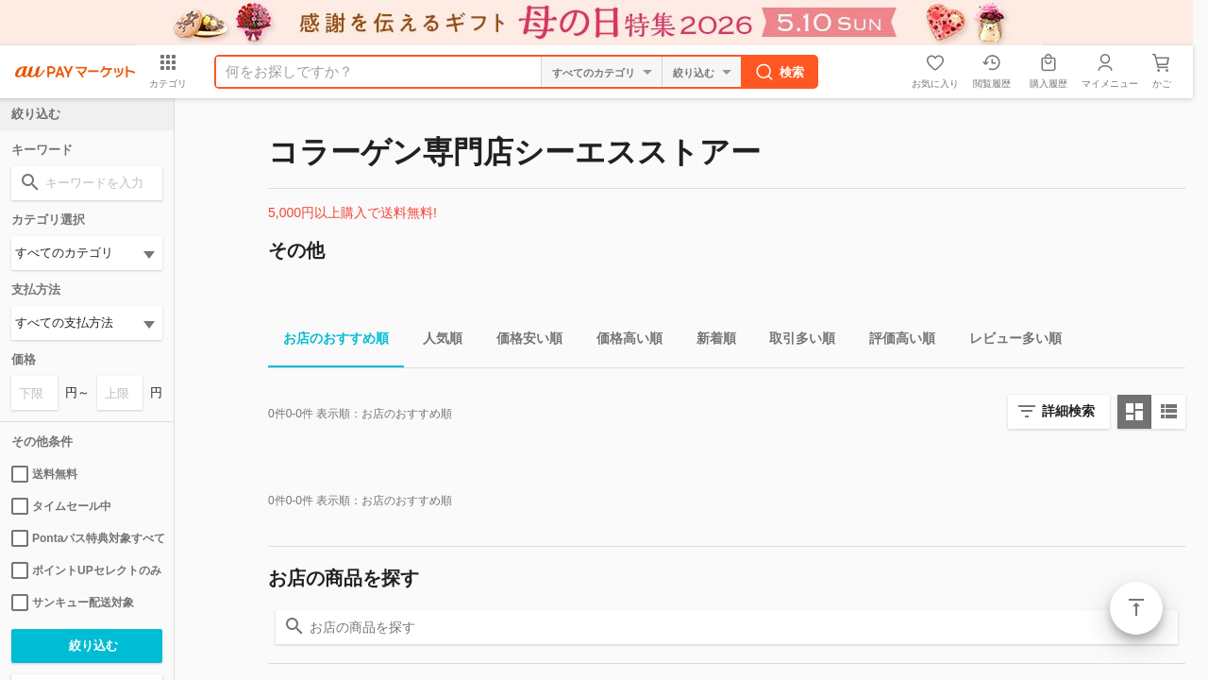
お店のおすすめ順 (328, 341)
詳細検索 (1068, 410)
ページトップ (1136, 608)
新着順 (708, 341)
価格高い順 (622, 341)
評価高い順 (894, 341)
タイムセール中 (61, 506)
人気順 (435, 341)
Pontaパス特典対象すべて (86, 538)
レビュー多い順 (1008, 341)
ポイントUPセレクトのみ (86, 570)
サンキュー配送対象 (72, 602)
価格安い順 (521, 341)
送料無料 (44, 474)
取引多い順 (794, 341)
